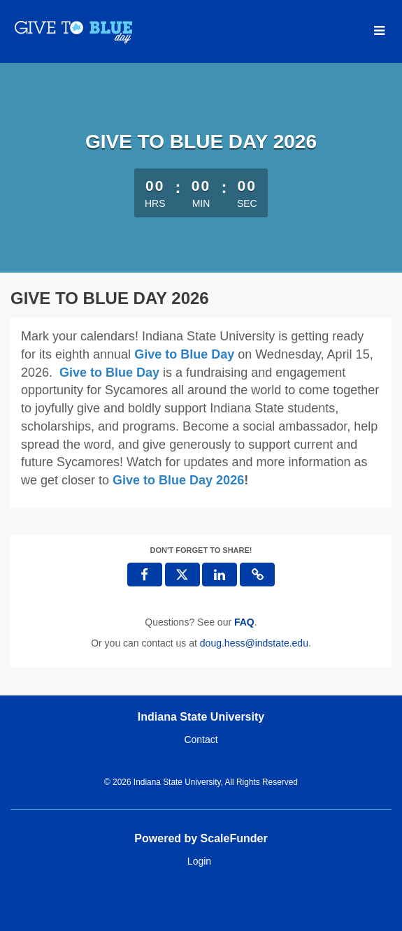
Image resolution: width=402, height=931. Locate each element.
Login (199, 861)
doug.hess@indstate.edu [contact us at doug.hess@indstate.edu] (254, 643)
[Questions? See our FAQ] (244, 622)
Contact (200, 739)
